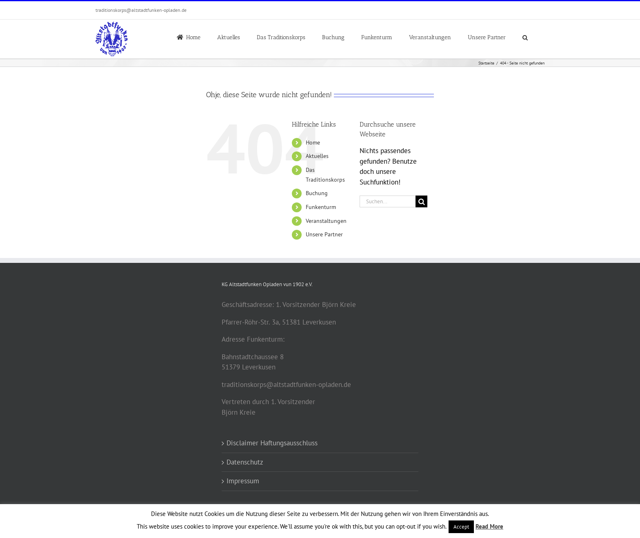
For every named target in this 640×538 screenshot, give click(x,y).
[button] (525, 37)
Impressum (243, 480)
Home (313, 142)
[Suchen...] (388, 201)
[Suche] (421, 201)
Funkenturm (321, 207)
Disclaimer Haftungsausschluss (272, 442)
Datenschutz (245, 462)
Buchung (317, 193)
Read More (489, 526)
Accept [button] (461, 526)
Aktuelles (317, 156)
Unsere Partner (324, 234)
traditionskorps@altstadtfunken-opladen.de (141, 10)
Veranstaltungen (326, 221)
